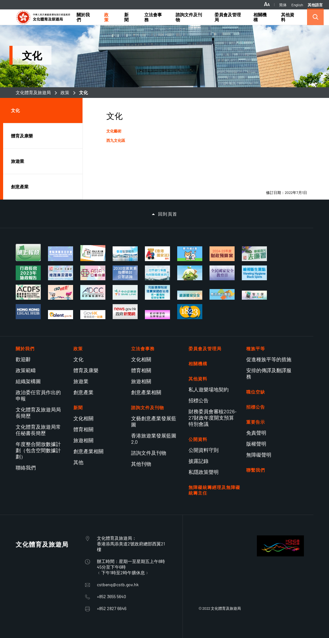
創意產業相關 (88, 451)
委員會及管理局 (204, 348)
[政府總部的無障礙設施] (157, 314)
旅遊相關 (83, 440)
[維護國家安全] (189, 295)
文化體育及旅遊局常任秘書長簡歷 (38, 430)
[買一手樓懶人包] (189, 253)
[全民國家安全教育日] (222, 272)
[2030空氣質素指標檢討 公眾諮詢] (125, 272)
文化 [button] (15, 110)
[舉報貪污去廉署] (254, 253)
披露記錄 (198, 461)
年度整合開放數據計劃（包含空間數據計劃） (38, 450)
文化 (78, 359)
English (297, 5)
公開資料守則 (203, 450)
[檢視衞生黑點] (254, 272)
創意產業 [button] (20, 186)
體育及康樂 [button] (22, 135)
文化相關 (83, 418)
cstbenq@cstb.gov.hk (118, 584)
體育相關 (83, 429)
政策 (65, 92)
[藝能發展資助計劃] (28, 292)
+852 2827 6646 (111, 608)
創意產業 (83, 392)
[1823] (189, 311)
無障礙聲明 (258, 455)
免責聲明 (256, 433)
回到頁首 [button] (168, 214)
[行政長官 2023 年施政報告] (28, 272)
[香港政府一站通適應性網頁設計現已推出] (92, 314)
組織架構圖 (28, 381)
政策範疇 (26, 370)
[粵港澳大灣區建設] (222, 294)
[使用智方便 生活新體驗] (254, 295)
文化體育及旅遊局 (33, 92)
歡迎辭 (23, 359)
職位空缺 (255, 391)
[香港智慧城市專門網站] (125, 253)
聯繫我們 (255, 470)
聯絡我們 (26, 467)
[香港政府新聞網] (125, 311)
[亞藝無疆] (92, 272)
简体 (283, 5)
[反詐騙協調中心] (92, 292)
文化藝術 (113, 131)
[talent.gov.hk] (60, 314)
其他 (78, 462)
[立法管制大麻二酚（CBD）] (60, 292)
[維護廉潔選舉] (60, 272)
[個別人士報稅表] (28, 252)
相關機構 (197, 363)
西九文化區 (115, 140)
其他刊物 (141, 464)
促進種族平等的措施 (268, 359)
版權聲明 (256, 444)
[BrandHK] (280, 554)
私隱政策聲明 (203, 472)
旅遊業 (80, 381)
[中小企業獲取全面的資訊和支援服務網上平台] (125, 292)
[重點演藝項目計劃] (60, 253)
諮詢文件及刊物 (148, 453)
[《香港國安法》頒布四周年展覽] (157, 253)
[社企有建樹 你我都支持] (189, 272)
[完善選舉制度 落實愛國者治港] (157, 292)
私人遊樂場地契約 (208, 389)
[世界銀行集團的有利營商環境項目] (157, 272)
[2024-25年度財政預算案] (222, 253)
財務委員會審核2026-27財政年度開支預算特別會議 (212, 417)
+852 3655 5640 (111, 596)
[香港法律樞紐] (28, 311)
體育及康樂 (85, 370)
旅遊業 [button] (17, 161)
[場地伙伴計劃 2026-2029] (92, 253)
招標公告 (198, 400)
